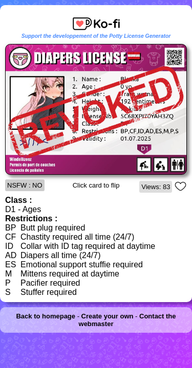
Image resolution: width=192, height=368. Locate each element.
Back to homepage (45, 316)
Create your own (107, 316)
